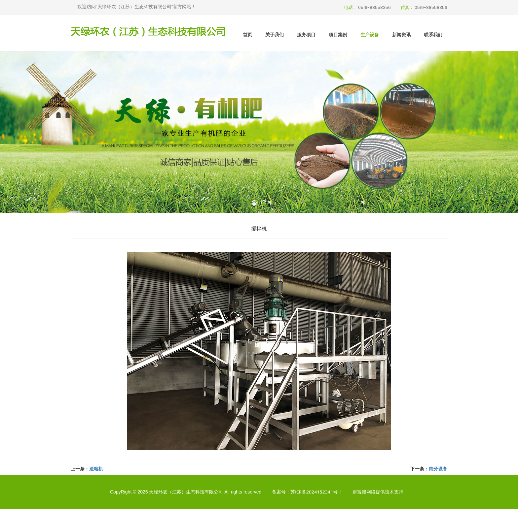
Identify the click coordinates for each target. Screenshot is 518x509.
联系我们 (433, 34)
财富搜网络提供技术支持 (377, 491)
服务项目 (306, 34)
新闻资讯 (401, 34)
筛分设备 (438, 468)
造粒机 (96, 468)
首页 (247, 34)
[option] (259, 132)
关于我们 (274, 34)
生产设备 (369, 34)
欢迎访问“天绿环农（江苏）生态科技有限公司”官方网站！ (136, 6)
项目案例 (338, 34)
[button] (254, 204)
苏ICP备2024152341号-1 (316, 491)
